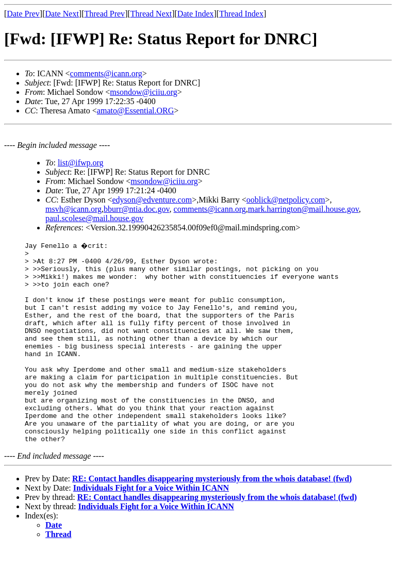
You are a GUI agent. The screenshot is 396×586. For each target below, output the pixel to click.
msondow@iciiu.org (143, 92)
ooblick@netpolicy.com (285, 199)
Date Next (62, 13)
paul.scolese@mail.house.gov (94, 218)
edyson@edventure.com (152, 199)
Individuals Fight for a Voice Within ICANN (151, 526)
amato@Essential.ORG (135, 110)
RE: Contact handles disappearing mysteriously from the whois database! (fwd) (212, 517)
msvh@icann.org (73, 209)
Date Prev (23, 13)
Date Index (195, 13)
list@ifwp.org (81, 162)
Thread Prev (104, 13)
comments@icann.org (106, 73)
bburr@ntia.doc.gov (136, 209)
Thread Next (151, 13)
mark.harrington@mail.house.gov (303, 209)
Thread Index (241, 13)
